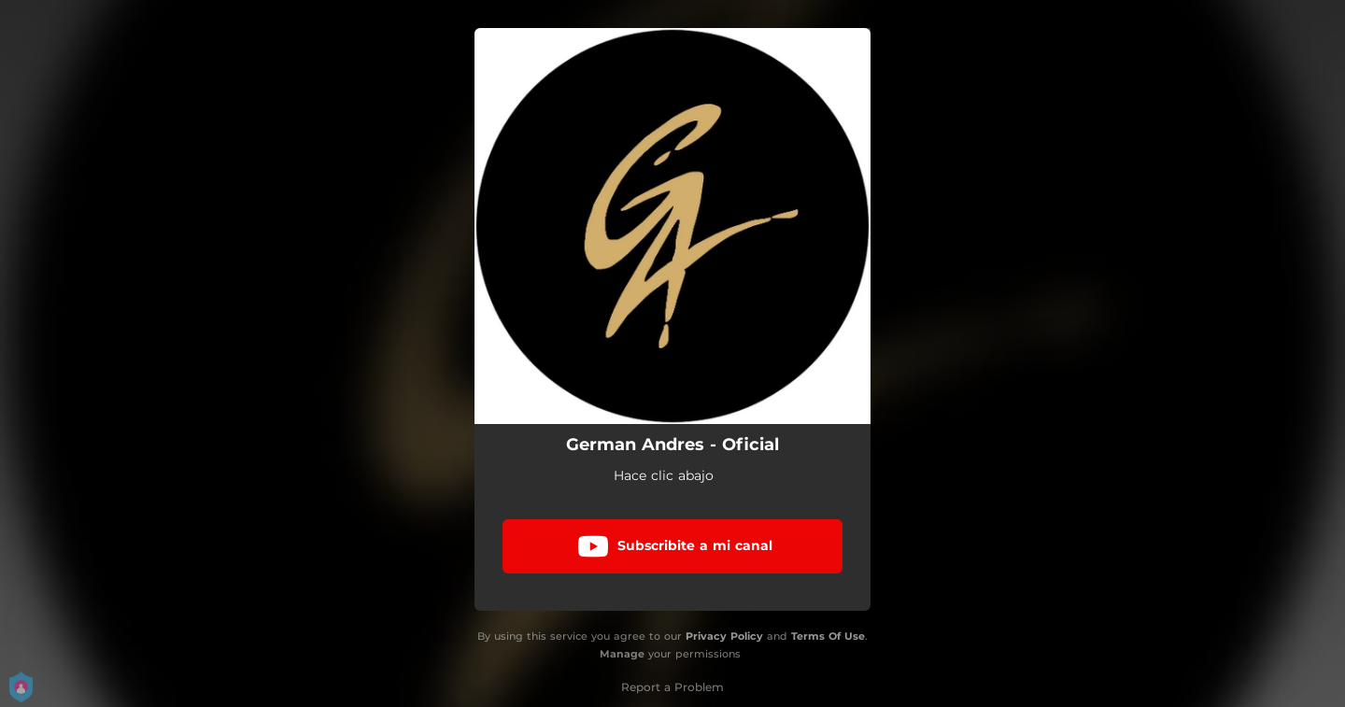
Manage (622, 653)
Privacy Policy (724, 636)
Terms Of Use (828, 636)
